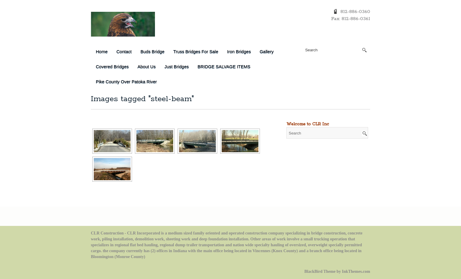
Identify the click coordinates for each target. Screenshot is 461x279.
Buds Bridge (153, 51)
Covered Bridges (112, 66)
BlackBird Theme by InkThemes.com (337, 271)
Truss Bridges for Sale (195, 51)
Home (102, 51)
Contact (124, 51)
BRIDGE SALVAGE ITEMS (224, 66)
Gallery (267, 51)
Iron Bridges (239, 51)
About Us (147, 66)
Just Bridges (176, 66)
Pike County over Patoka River (126, 81)
